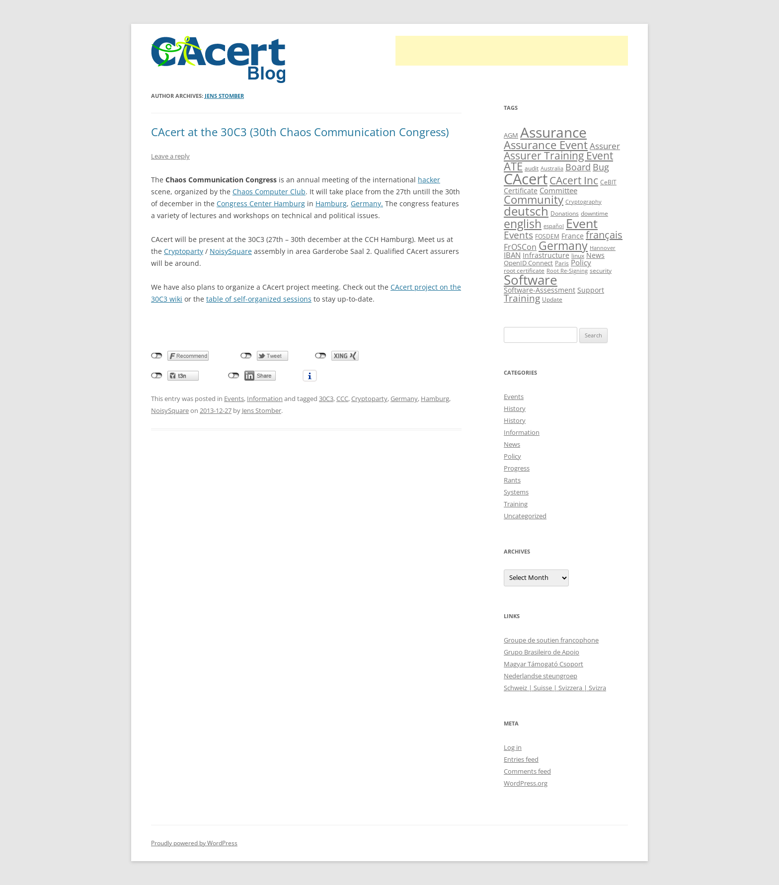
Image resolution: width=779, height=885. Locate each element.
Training (516, 503)
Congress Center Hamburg (261, 203)
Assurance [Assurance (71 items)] (553, 132)
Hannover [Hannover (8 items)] (603, 247)
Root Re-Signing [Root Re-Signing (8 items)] (567, 270)
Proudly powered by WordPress (194, 843)
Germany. (367, 203)
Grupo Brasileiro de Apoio (541, 651)
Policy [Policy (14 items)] (581, 262)
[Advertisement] (511, 51)
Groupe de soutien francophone (551, 640)
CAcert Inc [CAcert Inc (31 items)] (573, 180)
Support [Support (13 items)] (590, 290)
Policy (512, 456)
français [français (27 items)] (604, 234)
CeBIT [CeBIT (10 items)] (608, 182)
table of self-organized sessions (259, 299)
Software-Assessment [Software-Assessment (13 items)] (539, 290)
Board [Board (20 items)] (578, 167)
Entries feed (521, 759)
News (512, 444)
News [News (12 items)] (595, 255)
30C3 (326, 398)
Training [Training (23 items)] (522, 298)
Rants (512, 480)
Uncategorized (525, 515)
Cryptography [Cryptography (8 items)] (583, 201)
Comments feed (527, 771)
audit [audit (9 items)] (532, 168)
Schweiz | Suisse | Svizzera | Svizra (555, 687)
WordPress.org (525, 783)
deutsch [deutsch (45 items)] (526, 211)
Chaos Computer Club (269, 191)
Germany (404, 398)
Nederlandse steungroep (540, 675)
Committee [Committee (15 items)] (558, 190)
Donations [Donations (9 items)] (564, 213)
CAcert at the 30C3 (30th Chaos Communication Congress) (300, 131)
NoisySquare (231, 251)
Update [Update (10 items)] (552, 299)
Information (265, 398)
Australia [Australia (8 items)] (552, 168)
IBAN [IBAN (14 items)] (512, 255)
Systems (516, 491)
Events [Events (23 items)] (518, 235)
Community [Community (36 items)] (533, 199)
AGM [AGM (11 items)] (511, 135)
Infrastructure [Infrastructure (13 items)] (546, 255)
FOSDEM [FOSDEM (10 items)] (547, 236)
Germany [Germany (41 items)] (563, 245)
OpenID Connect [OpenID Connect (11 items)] (528, 262)
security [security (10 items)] (601, 270)
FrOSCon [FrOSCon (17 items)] (520, 246)
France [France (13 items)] (572, 236)
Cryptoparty (183, 251)
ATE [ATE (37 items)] (513, 166)
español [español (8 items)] (554, 226)
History (515, 408)
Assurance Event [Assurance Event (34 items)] (546, 145)
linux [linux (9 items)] (577, 255)
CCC (342, 398)
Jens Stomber (224, 95)
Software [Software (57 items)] (530, 280)
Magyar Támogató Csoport (543, 663)
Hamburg (331, 203)
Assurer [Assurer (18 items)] (605, 146)
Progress (517, 468)
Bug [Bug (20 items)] (601, 167)
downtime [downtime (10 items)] (594, 213)
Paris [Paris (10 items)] (562, 263)
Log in (513, 747)
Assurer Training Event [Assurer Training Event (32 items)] (558, 155)
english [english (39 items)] (523, 224)
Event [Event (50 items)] (582, 223)
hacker (429, 179)
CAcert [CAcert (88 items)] (525, 179)
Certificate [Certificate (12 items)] (521, 190)
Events (234, 398)
